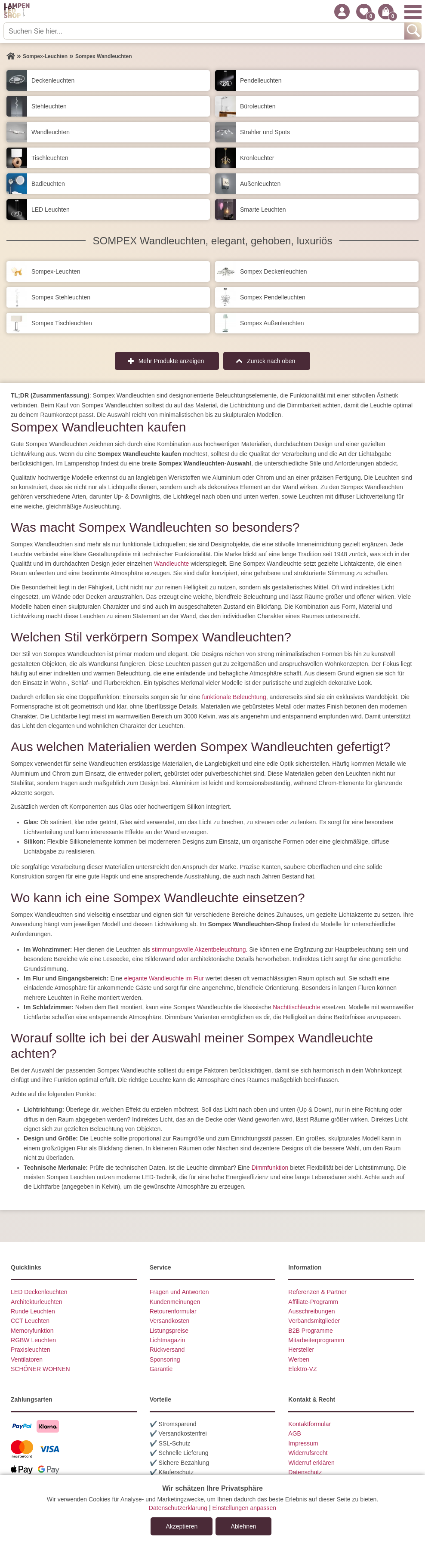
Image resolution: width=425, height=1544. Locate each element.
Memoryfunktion (32, 1330)
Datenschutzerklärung (178, 1507)
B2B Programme (310, 1330)
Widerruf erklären (311, 1462)
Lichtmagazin (167, 1340)
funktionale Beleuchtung (234, 696)
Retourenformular (173, 1311)
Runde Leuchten (33, 1311)
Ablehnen (243, 1526)
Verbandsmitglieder (314, 1320)
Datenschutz (305, 1472)
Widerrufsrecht (307, 1452)
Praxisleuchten (30, 1349)
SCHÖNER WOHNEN (40, 1368)
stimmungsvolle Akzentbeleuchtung (199, 949)
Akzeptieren (181, 1526)
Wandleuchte (171, 563)
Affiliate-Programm (313, 1301)
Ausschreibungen (311, 1311)
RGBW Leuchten (33, 1340)
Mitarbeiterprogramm (316, 1340)
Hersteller (301, 1349)
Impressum (303, 1443)
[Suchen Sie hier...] (204, 31)
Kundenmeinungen (175, 1301)
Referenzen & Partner (317, 1291)
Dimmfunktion (270, 1167)
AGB (294, 1433)
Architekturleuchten (36, 1301)
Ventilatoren (27, 1359)
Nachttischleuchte (296, 1007)
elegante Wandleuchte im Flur (163, 978)
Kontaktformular (309, 1424)
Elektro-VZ (302, 1368)
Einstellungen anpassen (244, 1507)
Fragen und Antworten (179, 1291)
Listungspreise (169, 1330)
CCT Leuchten (30, 1320)
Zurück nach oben (271, 360)
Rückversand (167, 1349)
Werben (298, 1359)
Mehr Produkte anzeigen (171, 360)
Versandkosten (170, 1320)
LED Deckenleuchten (39, 1291)
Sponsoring (165, 1359)
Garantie (161, 1368)
